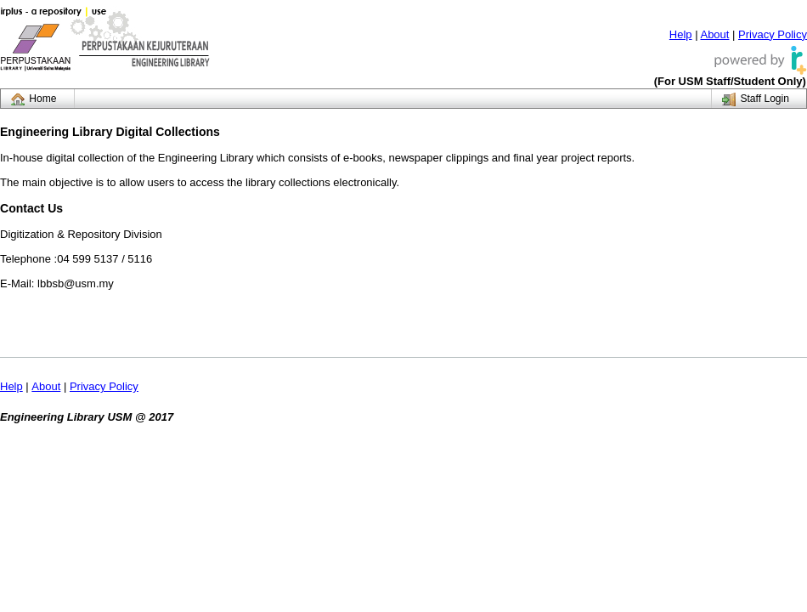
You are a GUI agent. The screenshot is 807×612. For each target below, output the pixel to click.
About (714, 34)
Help (680, 34)
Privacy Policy (772, 34)
